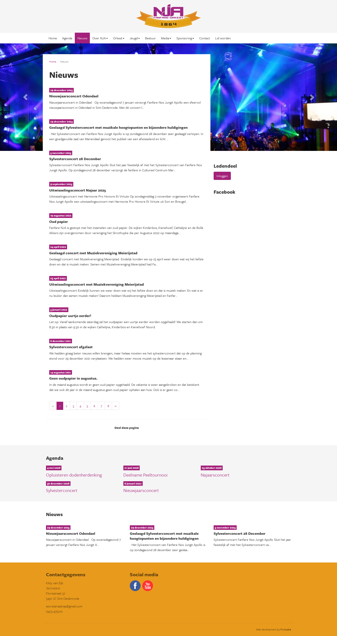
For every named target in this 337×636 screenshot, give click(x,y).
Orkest (118, 38)
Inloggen (222, 175)
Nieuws (82, 38)
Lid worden (223, 38)
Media (166, 38)
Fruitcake (285, 629)
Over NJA (100, 38)
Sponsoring (185, 38)
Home (53, 38)
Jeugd (135, 38)
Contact (204, 38)
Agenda (67, 38)
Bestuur (150, 38)
